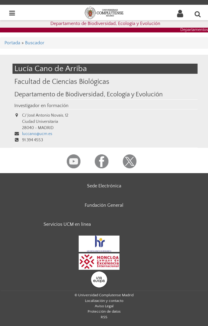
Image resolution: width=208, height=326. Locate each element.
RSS (104, 317)
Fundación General (104, 205)
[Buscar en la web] (198, 14)
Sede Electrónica (104, 186)
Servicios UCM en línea (67, 224)
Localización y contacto (104, 301)
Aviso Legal (104, 306)
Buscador (34, 43)
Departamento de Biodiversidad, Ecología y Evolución (105, 23)
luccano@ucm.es (37, 133)
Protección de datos (104, 311)
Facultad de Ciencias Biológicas (61, 82)
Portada (12, 43)
